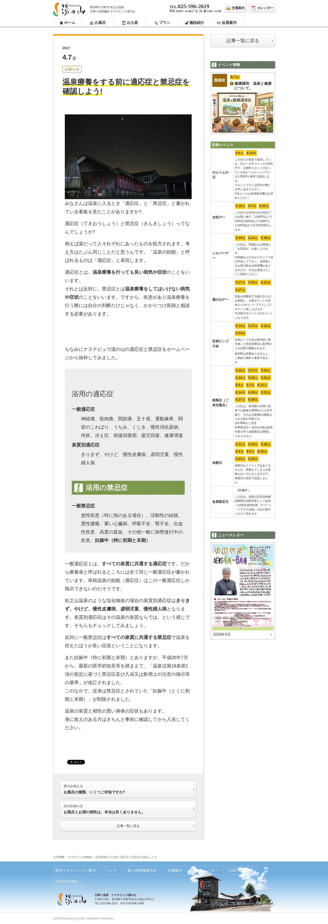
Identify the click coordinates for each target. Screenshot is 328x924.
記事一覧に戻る (243, 40)
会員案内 (229, 23)
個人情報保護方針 (142, 870)
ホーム (69, 23)
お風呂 (100, 23)
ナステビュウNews (80, 857)
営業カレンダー (205, 870)
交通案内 (174, 870)
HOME (60, 857)
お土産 (132, 23)
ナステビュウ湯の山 (69, 9)
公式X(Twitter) (66, 881)
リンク (111, 870)
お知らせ (72, 69)
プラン (164, 23)
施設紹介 (196, 23)
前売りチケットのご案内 (75, 870)
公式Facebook (240, 870)
